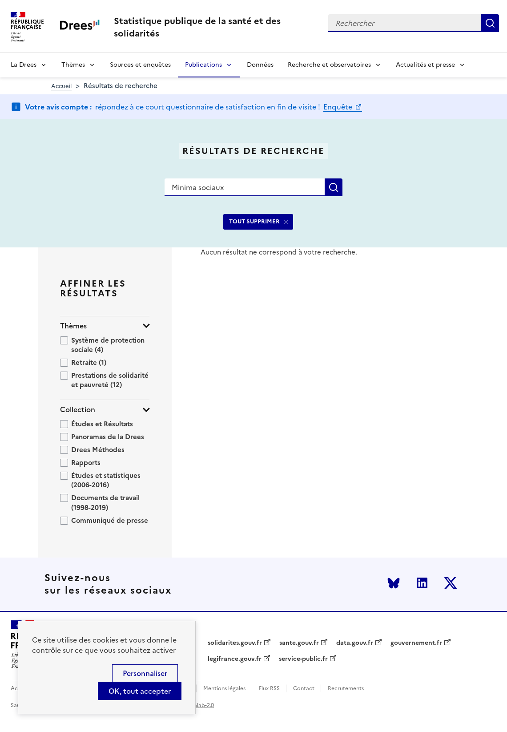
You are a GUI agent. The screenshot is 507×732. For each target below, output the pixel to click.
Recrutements (346, 688)
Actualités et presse (425, 64)
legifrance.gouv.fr (235, 659)
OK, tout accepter (140, 691)
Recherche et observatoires (329, 64)
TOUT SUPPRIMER (254, 221)
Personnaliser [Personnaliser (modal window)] (145, 673)
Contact (303, 688)
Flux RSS (269, 688)
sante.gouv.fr (299, 643)
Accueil (61, 86)
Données (260, 64)
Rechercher (490, 23)
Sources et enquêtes (140, 64)
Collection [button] (77, 409)
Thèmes (73, 64)
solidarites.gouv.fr (235, 643)
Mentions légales (224, 688)
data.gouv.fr (354, 643)
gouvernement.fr (416, 643)
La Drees (23, 64)
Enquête (338, 106)
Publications (203, 64)
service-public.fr (303, 659)
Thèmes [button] (73, 326)
